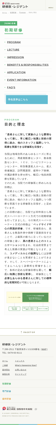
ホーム (4, 12)
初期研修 (13, 12)
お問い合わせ (20, 370)
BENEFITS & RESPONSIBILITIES (28, 64)
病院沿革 (6, 374)
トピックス (19, 361)
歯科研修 (6, 399)
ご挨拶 (5, 365)
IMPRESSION (15, 57)
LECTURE (13, 49)
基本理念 (6, 370)
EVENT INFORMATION (21, 80)
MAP (44, 349)
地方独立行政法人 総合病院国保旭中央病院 (19, 408)
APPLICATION (16, 72)
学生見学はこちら (18, 99)
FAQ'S (11, 87)
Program (22, 12)
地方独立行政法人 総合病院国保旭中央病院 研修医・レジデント (15, 5)
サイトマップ (20, 374)
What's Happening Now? (26, 365)
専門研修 (6, 391)
